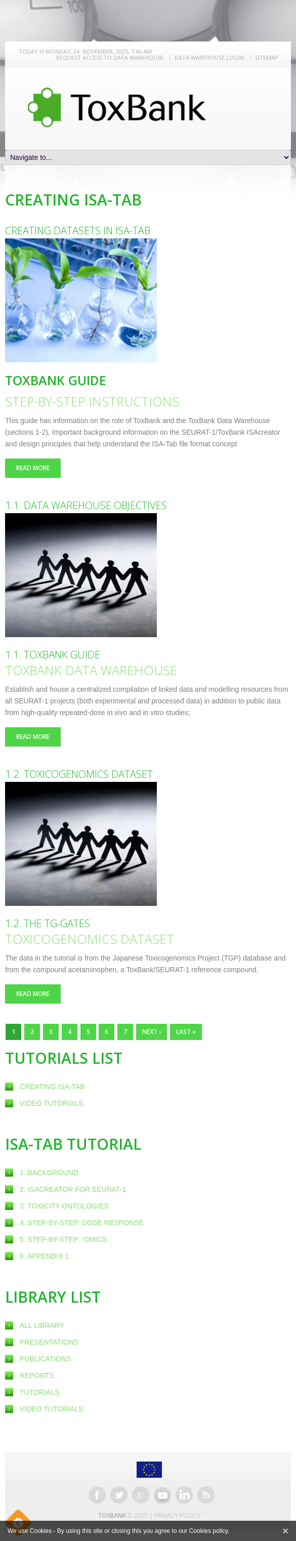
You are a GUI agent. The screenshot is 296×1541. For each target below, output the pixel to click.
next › (151, 1031)
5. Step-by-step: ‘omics (63, 1239)
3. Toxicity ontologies (64, 1206)
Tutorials (39, 1392)
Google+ (140, 1495)
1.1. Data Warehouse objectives (86, 505)
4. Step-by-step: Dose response (82, 1223)
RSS (206, 1495)
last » (186, 1031)
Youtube (162, 1495)
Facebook (97, 1495)
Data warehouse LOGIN (209, 57)
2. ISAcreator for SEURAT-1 (73, 1189)
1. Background (49, 1173)
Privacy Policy (177, 1515)
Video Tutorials (51, 1103)
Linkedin (184, 1495)
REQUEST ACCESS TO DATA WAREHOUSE (109, 57)
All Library (42, 1325)
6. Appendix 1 (44, 1256)
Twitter (119, 1495)
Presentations (49, 1342)
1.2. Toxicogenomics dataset (79, 774)
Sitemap (266, 57)
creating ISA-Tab (52, 1086)
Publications (45, 1359)
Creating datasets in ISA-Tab (77, 230)
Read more (38, 468)
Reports (37, 1375)
